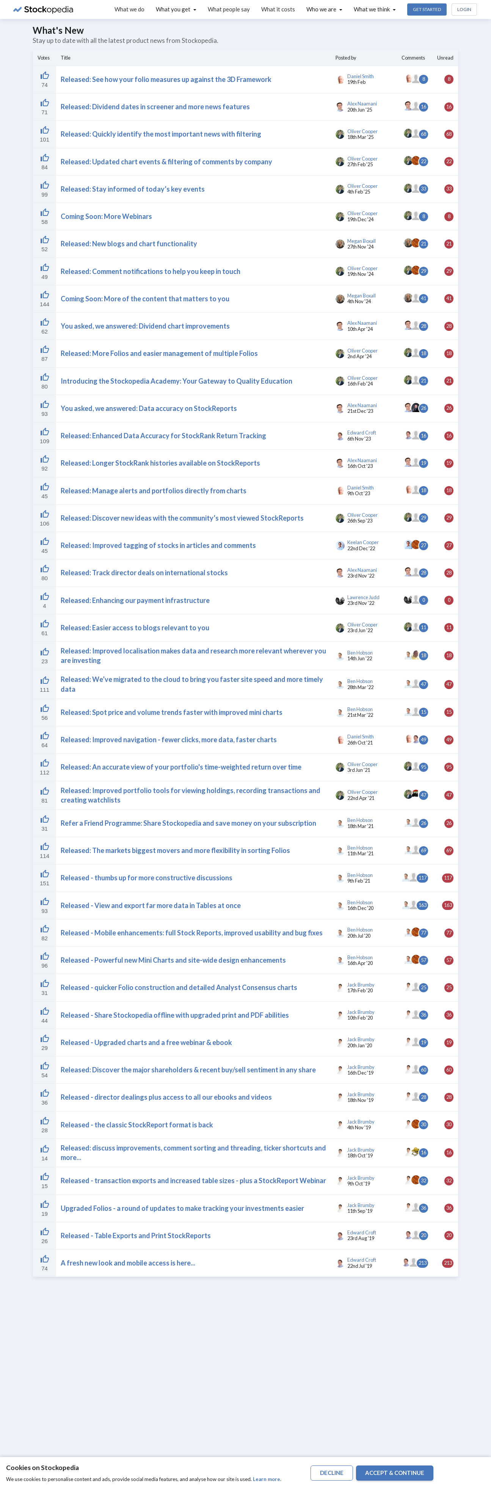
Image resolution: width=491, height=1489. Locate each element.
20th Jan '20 (359, 1045)
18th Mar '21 (360, 826)
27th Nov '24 (360, 247)
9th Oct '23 (358, 493)
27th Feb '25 (360, 164)
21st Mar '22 (360, 715)
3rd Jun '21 (358, 770)
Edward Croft (361, 433)
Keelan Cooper (363, 542)
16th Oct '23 (360, 466)
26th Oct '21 (360, 743)
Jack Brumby (361, 985)
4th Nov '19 (359, 1127)
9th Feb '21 (358, 881)
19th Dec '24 (360, 219)
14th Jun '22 (359, 658)
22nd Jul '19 (359, 1266)
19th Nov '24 (360, 274)
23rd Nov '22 (360, 576)
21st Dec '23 (360, 411)
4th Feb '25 (358, 192)
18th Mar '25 (360, 137)
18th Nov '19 (360, 1100)
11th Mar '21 (360, 853)
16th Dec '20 (360, 908)
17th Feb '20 (360, 990)
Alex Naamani (362, 104)
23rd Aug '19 (360, 1238)
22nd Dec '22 (361, 548)
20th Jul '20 (358, 936)
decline (332, 1472)
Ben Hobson (360, 653)
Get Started (427, 9)
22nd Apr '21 (360, 798)
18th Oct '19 (360, 1155)
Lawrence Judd (363, 597)
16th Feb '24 (360, 384)
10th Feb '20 (360, 1018)
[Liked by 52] (45, 79)
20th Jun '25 (359, 110)
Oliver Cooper (362, 131)
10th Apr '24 (360, 329)
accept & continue (394, 1472)
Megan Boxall (361, 241)
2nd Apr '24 (359, 356)
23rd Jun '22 (360, 630)
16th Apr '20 (360, 963)
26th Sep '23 (359, 521)
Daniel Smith (360, 76)
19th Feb (356, 82)
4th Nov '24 (359, 301)
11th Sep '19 (359, 1211)
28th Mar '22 (360, 687)
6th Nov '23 (359, 439)
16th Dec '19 (360, 1073)
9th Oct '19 (358, 1183)
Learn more (266, 1479)
